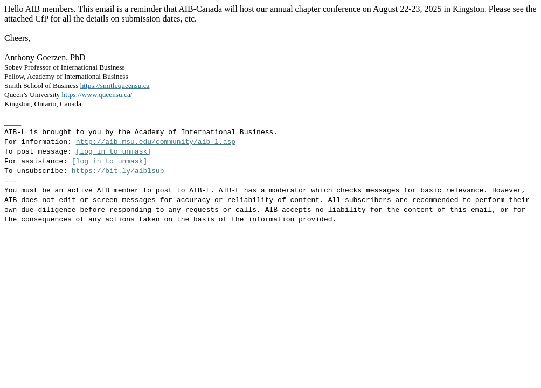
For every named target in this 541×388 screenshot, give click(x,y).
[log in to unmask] (113, 152)
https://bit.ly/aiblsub (118, 171)
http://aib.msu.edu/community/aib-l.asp (155, 142)
